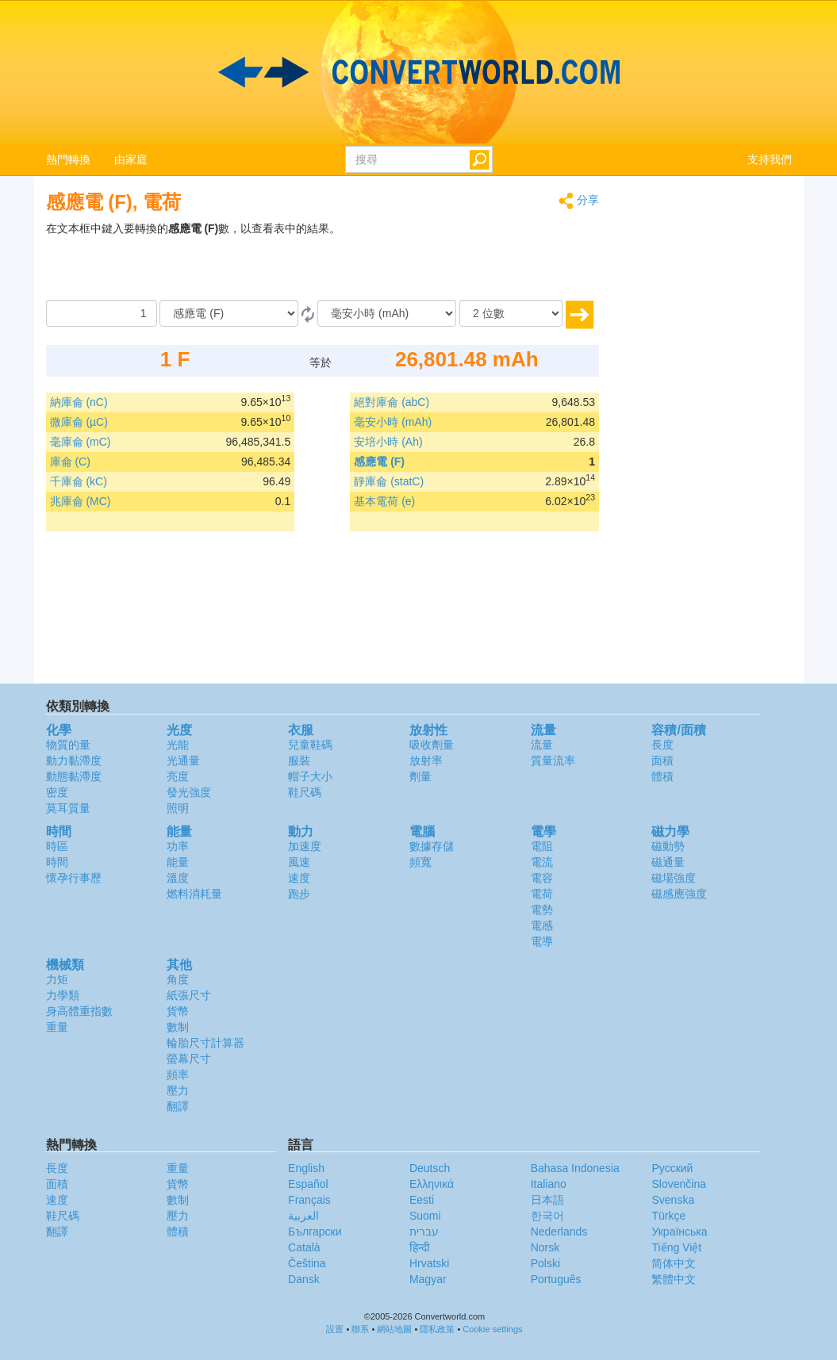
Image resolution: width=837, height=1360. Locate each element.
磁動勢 (668, 846)
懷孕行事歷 (74, 878)
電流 (542, 862)
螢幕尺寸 (189, 1058)
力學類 (62, 995)
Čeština (306, 1263)
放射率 (426, 760)
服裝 (299, 760)
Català (304, 1247)
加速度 (304, 846)
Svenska (672, 1199)
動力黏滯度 (74, 760)
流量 (542, 744)
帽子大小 (310, 776)
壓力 (178, 1090)
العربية (303, 1215)
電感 (542, 925)
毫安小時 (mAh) (393, 422)
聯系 (360, 1329)
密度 (57, 792)
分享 (579, 201)
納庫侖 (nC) (79, 402)
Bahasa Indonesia (575, 1168)
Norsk (545, 1247)
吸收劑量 (431, 744)
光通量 (183, 760)
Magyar (428, 1279)
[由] (228, 313)
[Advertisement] (500, 260)
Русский (672, 1168)
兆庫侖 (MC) (80, 501)
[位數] (510, 313)
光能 (178, 744)
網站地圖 (394, 1329)
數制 (178, 1027)
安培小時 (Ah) (388, 441)
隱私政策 (437, 1329)
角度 (178, 979)
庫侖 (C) (70, 461)
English (306, 1168)
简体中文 (673, 1263)
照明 (178, 808)
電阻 (542, 846)
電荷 (542, 893)
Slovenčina (678, 1184)
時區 (57, 846)
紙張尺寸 (189, 995)
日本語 (547, 1199)
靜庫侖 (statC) (389, 481)
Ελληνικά (431, 1184)
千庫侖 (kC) (78, 481)
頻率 (178, 1074)
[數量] (101, 313)
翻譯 (178, 1106)
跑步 (299, 893)
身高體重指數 (79, 1011)
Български (314, 1231)
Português (556, 1279)
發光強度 (189, 792)
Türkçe (668, 1215)
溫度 (178, 878)
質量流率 (553, 760)
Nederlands (559, 1231)
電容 (542, 878)
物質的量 (68, 744)
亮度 (178, 776)
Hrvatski (429, 1263)
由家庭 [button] (131, 159)
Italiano (548, 1184)
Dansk (304, 1279)
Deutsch (429, 1168)
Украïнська (679, 1231)
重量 (57, 1027)
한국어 (547, 1215)
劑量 (420, 776)
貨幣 (178, 1011)
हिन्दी (419, 1247)
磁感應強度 (679, 893)
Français (309, 1199)
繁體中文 (673, 1279)
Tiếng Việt (676, 1247)
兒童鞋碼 (310, 744)
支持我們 (769, 159)
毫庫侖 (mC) (80, 441)
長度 (662, 744)
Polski (545, 1263)
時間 (57, 862)
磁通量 (668, 862)
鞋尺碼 (304, 792)
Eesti (421, 1199)
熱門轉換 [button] (68, 159)
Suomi (425, 1215)
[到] (386, 313)
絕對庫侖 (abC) (391, 402)
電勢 (542, 909)
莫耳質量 (68, 808)
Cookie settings (492, 1329)
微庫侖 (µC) (79, 422)
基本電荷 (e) (384, 501)
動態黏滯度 (74, 776)
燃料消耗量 (194, 893)
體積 (662, 776)
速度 (299, 878)
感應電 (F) (379, 461)
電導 (542, 941)
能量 (178, 862)
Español (308, 1184)
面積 (662, 760)
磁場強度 (673, 878)
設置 (335, 1329)
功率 (178, 846)
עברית (424, 1231)
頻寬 (420, 862)
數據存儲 (431, 846)
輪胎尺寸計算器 (205, 1042)
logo (418, 72)
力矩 (57, 979)
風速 (299, 862)
